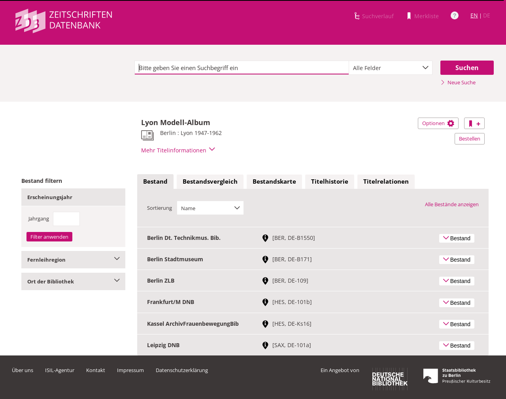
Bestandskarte (274, 181)
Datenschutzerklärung (182, 370)
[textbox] (241, 68)
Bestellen (469, 138)
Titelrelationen (386, 181)
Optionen (438, 123)
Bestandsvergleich (210, 181)
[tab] (155, 181)
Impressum (130, 370)
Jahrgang (38, 218)
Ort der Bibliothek (73, 281)
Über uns (22, 370)
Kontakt (95, 370)
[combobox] (390, 68)
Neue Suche (458, 82)
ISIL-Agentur (59, 370)
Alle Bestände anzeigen (452, 204)
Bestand (155, 181)
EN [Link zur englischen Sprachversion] (474, 15)
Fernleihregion (73, 259)
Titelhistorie (329, 181)
